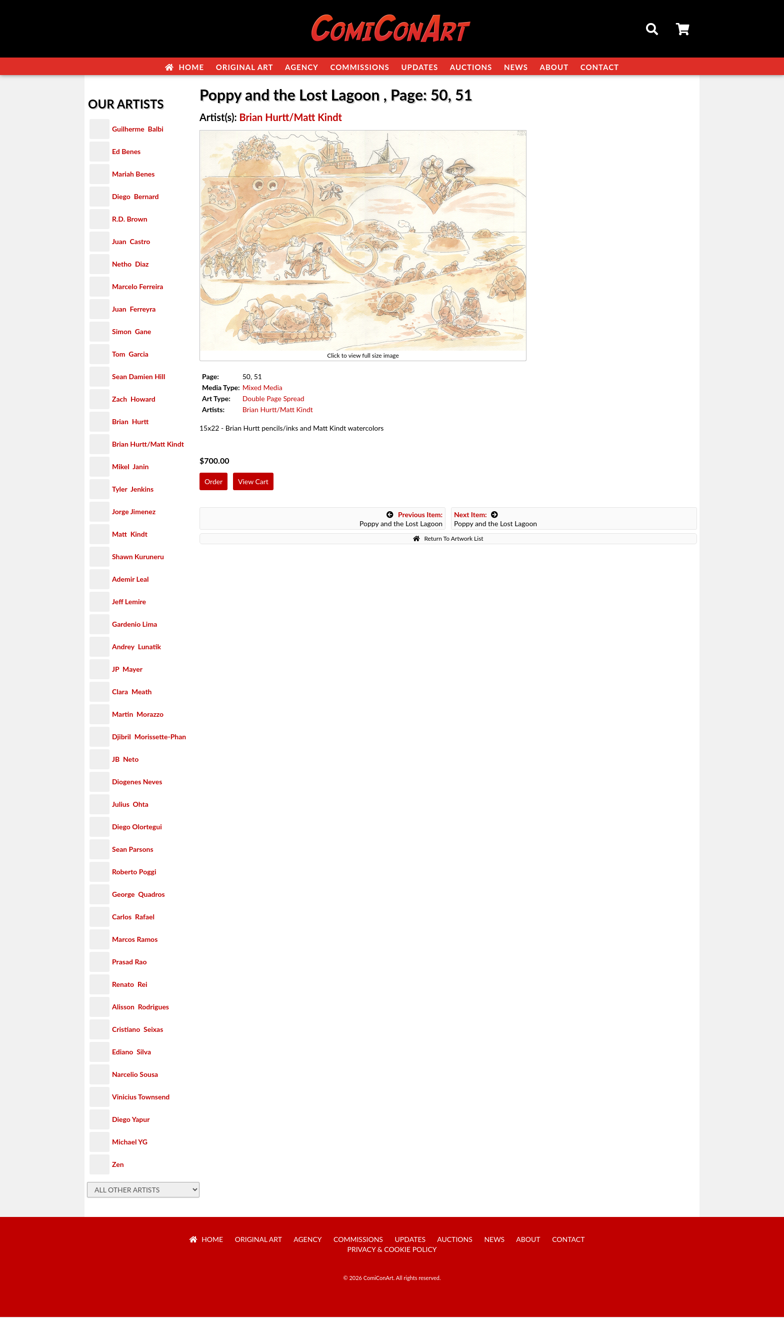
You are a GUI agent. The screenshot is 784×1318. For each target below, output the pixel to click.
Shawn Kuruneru (138, 557)
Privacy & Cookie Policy (392, 1250)
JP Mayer (127, 670)
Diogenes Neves (137, 782)
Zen (118, 1165)
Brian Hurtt (130, 422)
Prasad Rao (129, 962)
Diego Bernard (135, 197)
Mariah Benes (133, 175)
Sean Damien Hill (138, 377)
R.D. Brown (130, 220)
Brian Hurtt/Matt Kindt (148, 445)
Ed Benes (126, 152)
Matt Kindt (130, 535)
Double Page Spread (273, 399)
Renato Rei (129, 985)
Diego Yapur (131, 1120)
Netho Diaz (130, 265)
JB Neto (125, 760)
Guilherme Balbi (138, 130)
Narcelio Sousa (135, 1075)
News (516, 67)
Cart (683, 30)
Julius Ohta (130, 805)
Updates (419, 67)
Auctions (471, 67)
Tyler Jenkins (133, 490)
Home (184, 67)
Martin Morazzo (138, 715)
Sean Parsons (133, 850)
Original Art (245, 67)
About (554, 67)
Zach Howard (134, 400)
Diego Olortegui (137, 827)
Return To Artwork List (448, 539)
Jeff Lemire (129, 602)
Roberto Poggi (134, 872)
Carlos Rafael (133, 917)
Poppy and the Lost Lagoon (401, 520)
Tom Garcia (130, 355)
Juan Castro (131, 242)
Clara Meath (132, 692)
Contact (599, 67)
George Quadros (138, 895)
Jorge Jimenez (134, 512)
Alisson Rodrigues (140, 1007)
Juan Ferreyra (134, 310)
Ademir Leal (130, 580)
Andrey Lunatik (136, 647)
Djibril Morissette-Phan (149, 737)
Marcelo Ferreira (137, 287)
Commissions (359, 67)
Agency (301, 67)
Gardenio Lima (134, 625)
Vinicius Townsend (141, 1097)
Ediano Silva (131, 1052)
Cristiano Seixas (137, 1030)
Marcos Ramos (135, 940)
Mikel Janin (130, 467)
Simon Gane (131, 332)
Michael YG (130, 1142)
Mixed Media (262, 388)
